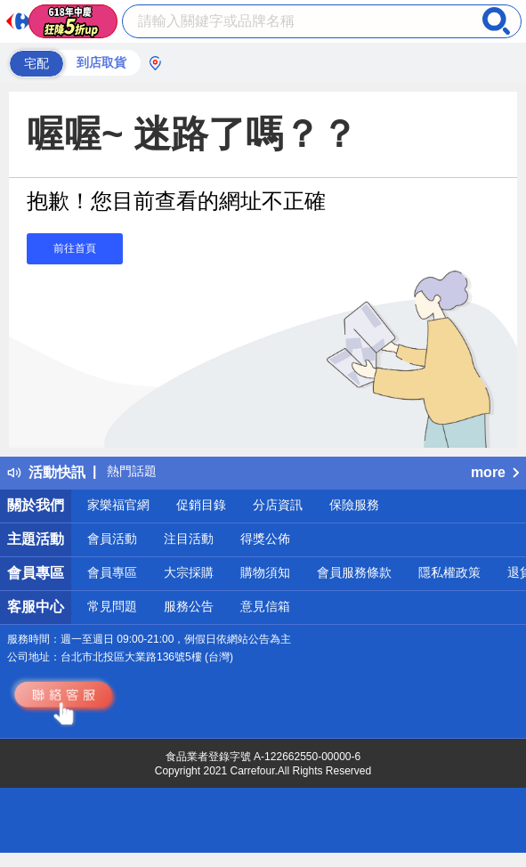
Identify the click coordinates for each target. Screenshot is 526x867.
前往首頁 (74, 248)
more (495, 472)
